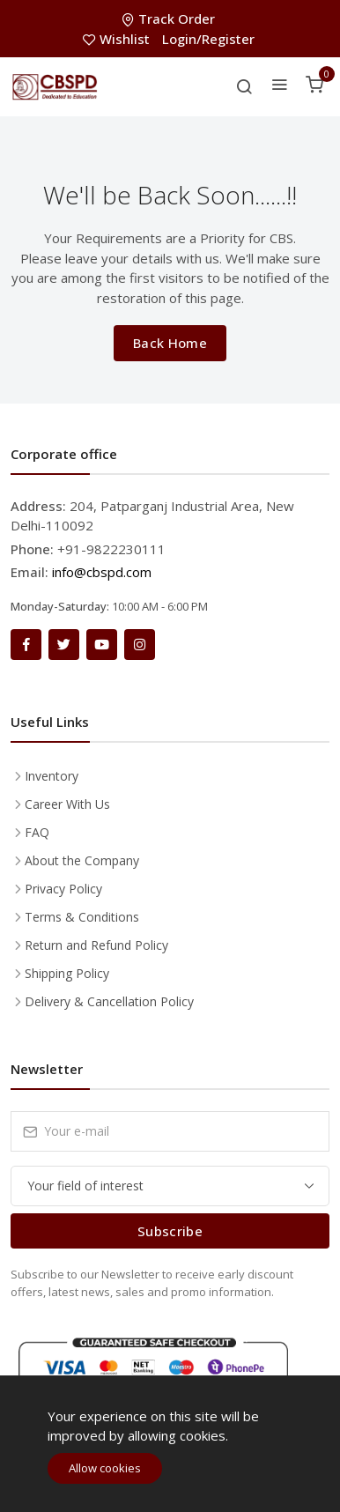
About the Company (82, 860)
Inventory (51, 775)
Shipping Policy (67, 973)
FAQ (37, 832)
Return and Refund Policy (96, 945)
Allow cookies (105, 1468)
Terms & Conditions (82, 916)
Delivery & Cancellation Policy (109, 1001)
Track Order (170, 18)
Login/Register (208, 39)
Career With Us (67, 804)
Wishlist (118, 39)
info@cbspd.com (102, 572)
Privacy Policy (63, 888)
